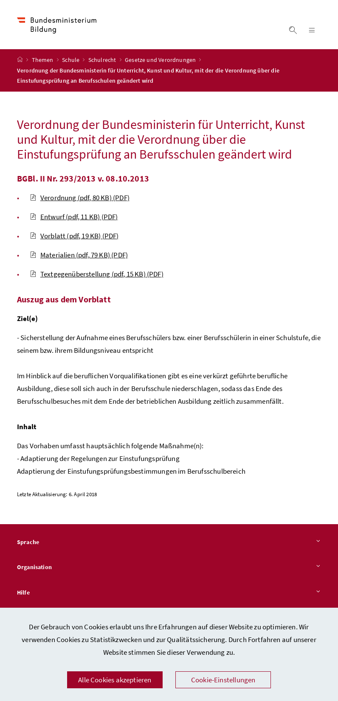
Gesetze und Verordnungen (161, 60)
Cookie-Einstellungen (223, 679)
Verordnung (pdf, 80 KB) (80, 197)
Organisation (169, 567)
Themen (43, 60)
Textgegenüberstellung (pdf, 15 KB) (96, 274)
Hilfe (169, 593)
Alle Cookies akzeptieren (114, 679)
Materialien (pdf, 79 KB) (79, 255)
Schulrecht (103, 60)
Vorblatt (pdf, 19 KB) (74, 235)
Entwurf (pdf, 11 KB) (74, 216)
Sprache (169, 542)
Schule (71, 60)
